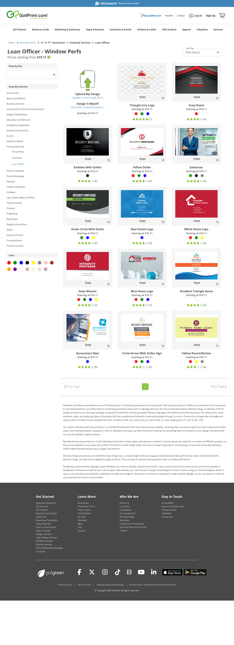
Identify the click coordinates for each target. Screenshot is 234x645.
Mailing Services (44, 544)
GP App (81, 516)
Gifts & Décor (169, 29)
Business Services (15, 103)
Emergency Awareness (18, 125)
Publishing (12, 213)
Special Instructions (46, 527)
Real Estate (12, 219)
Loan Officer (18, 164)
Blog (80, 523)
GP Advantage (127, 516)
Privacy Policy (65, 584)
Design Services (44, 534)
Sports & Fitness (15, 235)
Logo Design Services (46, 537)
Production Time (86, 506)
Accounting (17, 151)
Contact (181, 15)
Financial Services (15, 146)
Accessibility (167, 502)
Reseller (169, 15)
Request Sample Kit (46, 502)
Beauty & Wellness (16, 98)
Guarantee (83, 502)
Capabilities (125, 509)
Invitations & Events (120, 29)
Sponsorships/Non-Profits (133, 527)
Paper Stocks (84, 509)
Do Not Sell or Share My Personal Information (152, 584)
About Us (124, 502)
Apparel (186, 29)
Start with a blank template (87, 107)
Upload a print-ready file (87, 97)
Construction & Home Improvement (25, 109)
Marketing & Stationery (67, 29)
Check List (41, 516)
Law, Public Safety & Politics (21, 197)
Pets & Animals (14, 202)
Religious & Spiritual (17, 224)
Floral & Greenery (15, 170)
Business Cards (40, 29)
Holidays (11, 192)
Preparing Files (43, 523)
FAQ (80, 527)
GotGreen (125, 520)
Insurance (17, 157)
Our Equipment (128, 513)
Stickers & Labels (146, 29)
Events (10, 135)
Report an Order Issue (172, 506)
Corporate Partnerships (132, 523)
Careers (123, 530)
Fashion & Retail (15, 141)
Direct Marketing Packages (49, 547)
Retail (9, 229)
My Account (42, 506)
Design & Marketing (17, 114)
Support (82, 530)
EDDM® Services (44, 541)
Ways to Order (43, 530)
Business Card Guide (46, 513)
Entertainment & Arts (17, 130)
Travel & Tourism (15, 245)
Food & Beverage (15, 176)
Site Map (82, 520)
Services (218, 29)
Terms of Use (84, 584)
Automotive (13, 93)
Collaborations (168, 509)
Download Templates (47, 520)
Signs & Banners (95, 29)
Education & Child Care (18, 119)
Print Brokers (84, 513)
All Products (19, 29)
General (11, 181)
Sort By (190, 48)
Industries (202, 29)
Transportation (14, 240)
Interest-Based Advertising (110, 584)
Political (11, 208)
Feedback (166, 513)
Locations (125, 506)
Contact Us (167, 516)
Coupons (40, 551)
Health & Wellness (16, 186)
